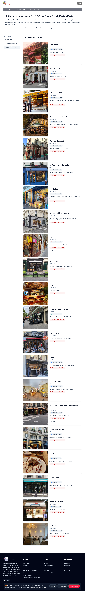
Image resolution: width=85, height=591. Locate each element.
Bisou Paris (53, 45)
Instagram (67, 565)
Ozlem (52, 357)
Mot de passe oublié (28, 568)
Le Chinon (53, 454)
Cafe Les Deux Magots (58, 117)
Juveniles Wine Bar (56, 429)
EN (8, 580)
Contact (46, 563)
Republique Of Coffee (58, 309)
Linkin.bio (67, 570)
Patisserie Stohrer (56, 93)
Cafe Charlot (54, 333)
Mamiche (53, 237)
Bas (16, 47)
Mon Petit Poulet (56, 502)
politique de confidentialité (38, 587)
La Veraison (54, 478)
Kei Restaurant (55, 526)
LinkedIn (66, 568)
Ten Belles (53, 189)
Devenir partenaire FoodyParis (31, 577)
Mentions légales (48, 565)
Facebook (67, 563)
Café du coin (54, 69)
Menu (79, 3)
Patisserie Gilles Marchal (59, 213)
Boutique (46, 570)
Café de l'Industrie (57, 141)
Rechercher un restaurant (30, 570)
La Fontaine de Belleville (59, 165)
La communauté (27, 575)
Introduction (9, 39)
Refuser (53, 586)
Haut (7, 47)
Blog (24, 572)
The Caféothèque (56, 381)
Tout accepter (74, 586)
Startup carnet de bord (50, 572)
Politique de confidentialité (51, 568)
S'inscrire (25, 565)
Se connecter (27, 563)
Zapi (51, 285)
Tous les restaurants (11, 43)
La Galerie (53, 261)
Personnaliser (62, 586)
